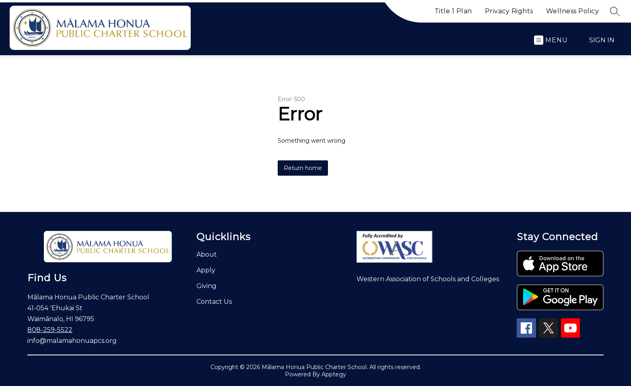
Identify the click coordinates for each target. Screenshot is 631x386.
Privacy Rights (509, 11)
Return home (303, 168)
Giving (206, 286)
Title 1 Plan (453, 11)
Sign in (602, 40)
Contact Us (214, 301)
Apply (205, 270)
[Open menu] (551, 40)
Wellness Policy (572, 11)
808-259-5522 (49, 330)
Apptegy (334, 374)
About (206, 254)
